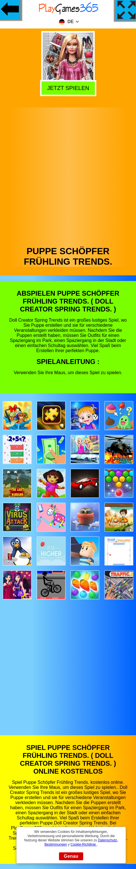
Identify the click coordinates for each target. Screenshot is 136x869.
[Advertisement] (67, 175)
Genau (71, 856)
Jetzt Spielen (67, 88)
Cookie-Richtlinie (84, 844)
